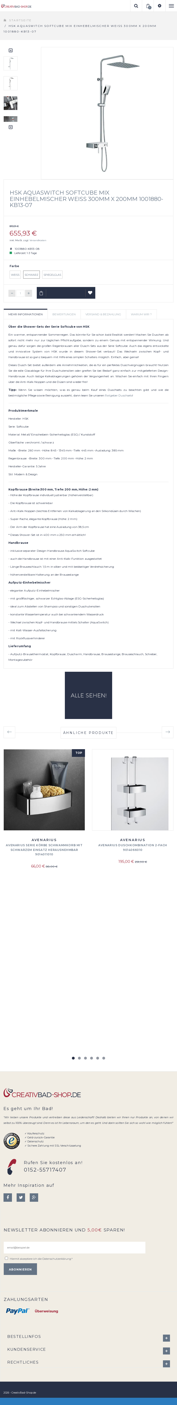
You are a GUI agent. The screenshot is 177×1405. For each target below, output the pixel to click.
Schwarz (31, 274)
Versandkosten (38, 240)
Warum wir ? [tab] (141, 314)
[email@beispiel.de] (74, 1247)
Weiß (15, 274)
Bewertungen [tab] (64, 314)
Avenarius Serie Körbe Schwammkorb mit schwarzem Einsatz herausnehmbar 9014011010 (44, 849)
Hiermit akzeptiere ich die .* (41, 1258)
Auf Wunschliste (90, 295)
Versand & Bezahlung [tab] (103, 314)
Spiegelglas (52, 274)
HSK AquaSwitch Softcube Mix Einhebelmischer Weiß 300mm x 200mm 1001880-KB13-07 (86, 198)
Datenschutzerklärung (56, 1258)
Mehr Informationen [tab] (25, 314)
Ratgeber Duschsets (118, 395)
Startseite (20, 20)
